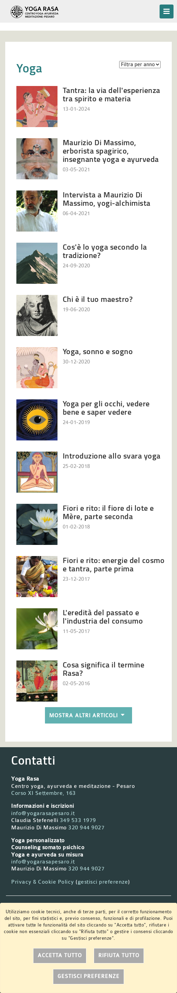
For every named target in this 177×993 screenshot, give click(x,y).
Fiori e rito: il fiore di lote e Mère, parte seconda (108, 512)
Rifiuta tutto (118, 956)
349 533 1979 (78, 820)
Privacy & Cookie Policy (42, 882)
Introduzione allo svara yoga (112, 455)
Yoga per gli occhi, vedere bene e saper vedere (106, 407)
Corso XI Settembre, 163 (43, 793)
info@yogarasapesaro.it (43, 813)
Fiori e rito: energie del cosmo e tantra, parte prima (114, 564)
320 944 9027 (86, 827)
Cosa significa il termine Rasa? (104, 668)
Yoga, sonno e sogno (98, 351)
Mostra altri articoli (88, 715)
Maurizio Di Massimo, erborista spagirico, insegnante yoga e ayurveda (111, 150)
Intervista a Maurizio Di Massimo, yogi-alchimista (107, 198)
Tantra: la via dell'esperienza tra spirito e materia (111, 94)
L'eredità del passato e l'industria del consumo (103, 616)
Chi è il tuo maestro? (98, 299)
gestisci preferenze (103, 882)
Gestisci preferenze (88, 976)
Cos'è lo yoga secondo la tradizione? (105, 250)
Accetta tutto (60, 956)
